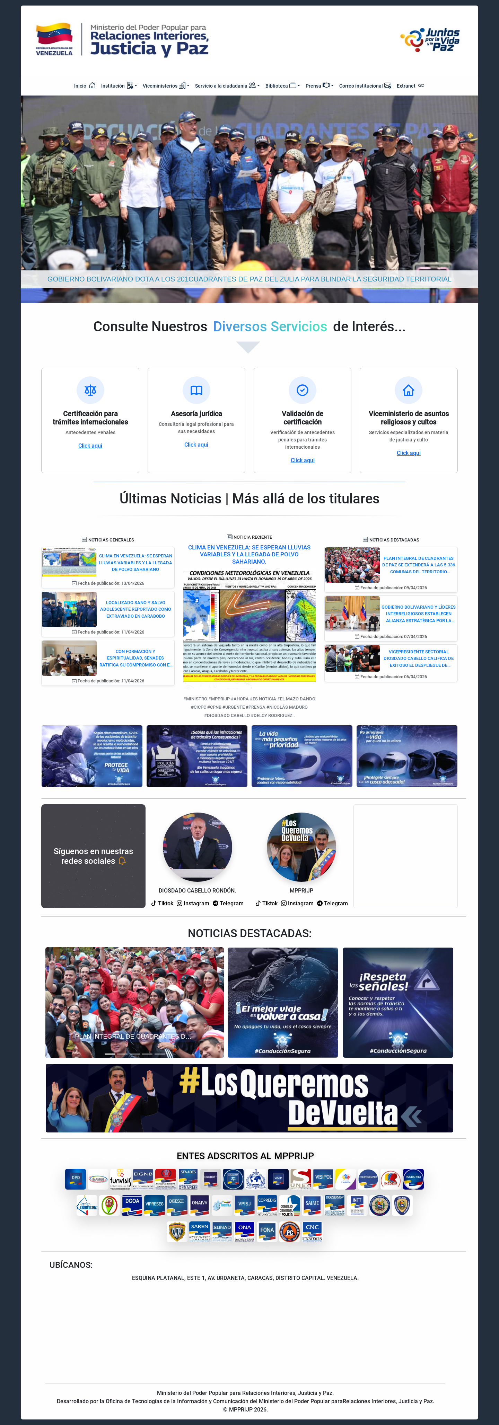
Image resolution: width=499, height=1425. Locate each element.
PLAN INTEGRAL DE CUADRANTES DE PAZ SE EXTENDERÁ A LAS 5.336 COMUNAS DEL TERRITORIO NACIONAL (418, 565)
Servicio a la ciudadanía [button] (225, 86)
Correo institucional (365, 85)
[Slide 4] (147, 1054)
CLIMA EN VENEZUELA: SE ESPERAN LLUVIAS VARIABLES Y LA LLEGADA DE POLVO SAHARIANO (135, 562)
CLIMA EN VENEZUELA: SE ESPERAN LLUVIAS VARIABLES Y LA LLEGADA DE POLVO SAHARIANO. (249, 554)
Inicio (85, 85)
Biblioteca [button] (280, 85)
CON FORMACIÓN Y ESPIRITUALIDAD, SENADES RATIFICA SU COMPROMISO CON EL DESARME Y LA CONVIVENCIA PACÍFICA (135, 659)
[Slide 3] (135, 1054)
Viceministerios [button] (164, 85)
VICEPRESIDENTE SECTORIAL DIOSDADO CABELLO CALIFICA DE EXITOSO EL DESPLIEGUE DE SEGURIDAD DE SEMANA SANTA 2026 (419, 659)
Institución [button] (117, 85)
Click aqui (90, 445)
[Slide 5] (160, 1054)
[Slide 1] (110, 1054)
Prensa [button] (318, 85)
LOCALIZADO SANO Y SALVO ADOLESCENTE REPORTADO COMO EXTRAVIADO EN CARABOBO (135, 609)
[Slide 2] (122, 1054)
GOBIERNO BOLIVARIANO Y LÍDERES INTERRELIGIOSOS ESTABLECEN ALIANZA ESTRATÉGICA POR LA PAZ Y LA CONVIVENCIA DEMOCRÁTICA (419, 614)
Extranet (411, 85)
